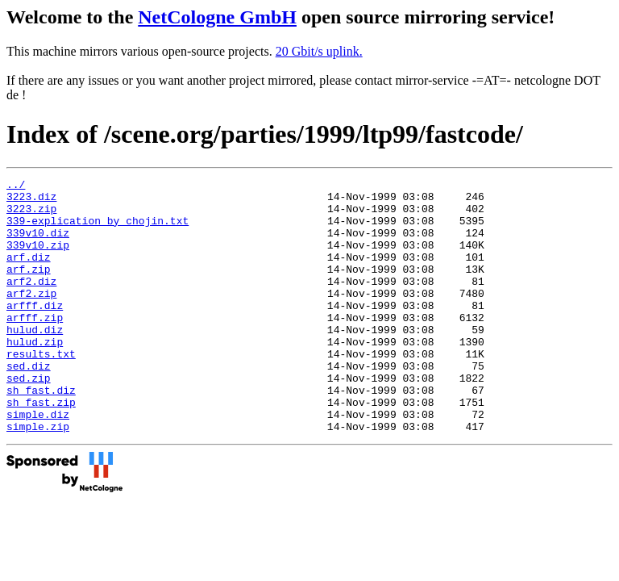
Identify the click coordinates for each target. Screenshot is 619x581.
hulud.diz (34, 360)
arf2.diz (31, 302)
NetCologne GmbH (217, 16)
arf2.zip (31, 317)
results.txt (41, 389)
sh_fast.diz (41, 433)
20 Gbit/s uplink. (319, 51)
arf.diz (28, 273)
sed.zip (28, 419)
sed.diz (28, 404)
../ (15, 186)
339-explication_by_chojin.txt (97, 230)
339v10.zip (37, 259)
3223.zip (31, 215)
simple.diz (37, 462)
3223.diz (31, 201)
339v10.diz (37, 244)
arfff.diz (34, 331)
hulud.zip (34, 375)
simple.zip (37, 477)
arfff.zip (34, 346)
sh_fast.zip (41, 448)
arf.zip (28, 288)
